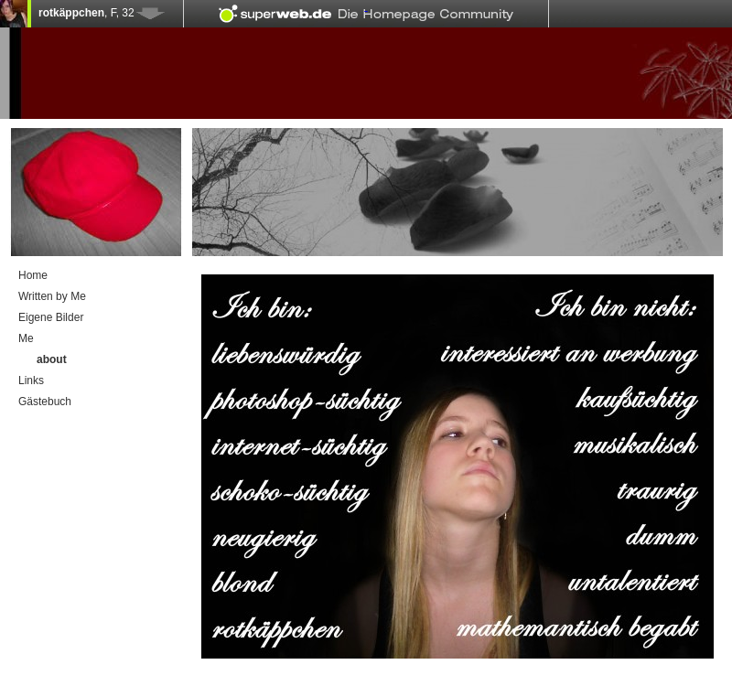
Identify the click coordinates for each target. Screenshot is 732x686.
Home (33, 275)
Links (31, 380)
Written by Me (52, 296)
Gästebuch (44, 401)
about (52, 359)
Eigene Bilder (50, 317)
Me (26, 338)
